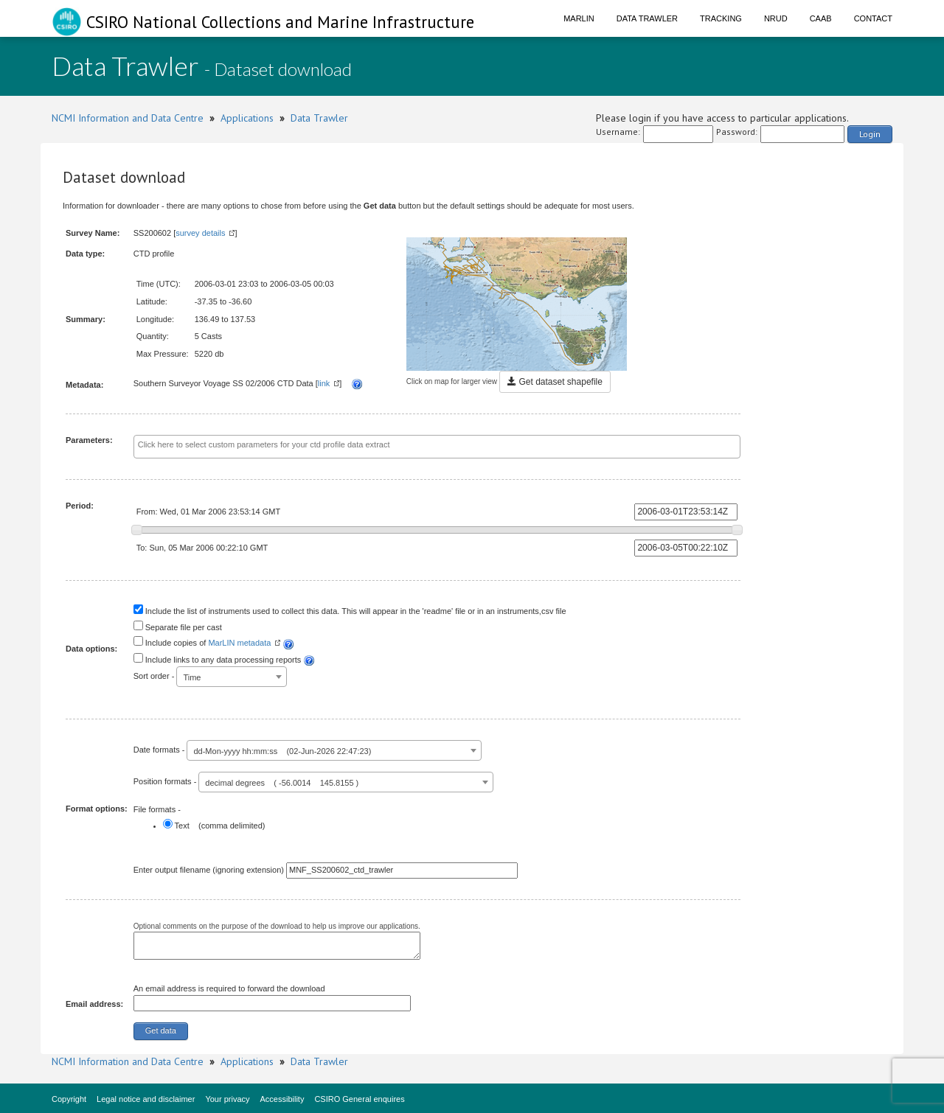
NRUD (776, 18)
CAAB (821, 18)
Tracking (721, 18)
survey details (200, 232)
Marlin (578, 18)
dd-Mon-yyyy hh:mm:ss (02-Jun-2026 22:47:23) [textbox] (282, 751)
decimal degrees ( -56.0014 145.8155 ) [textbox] (281, 782)
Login (870, 133)
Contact (873, 18)
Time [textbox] (192, 677)
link (324, 383)
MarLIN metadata (239, 642)
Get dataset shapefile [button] (555, 382)
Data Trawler (647, 18)
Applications (247, 118)
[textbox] (403, 445)
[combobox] (437, 446)
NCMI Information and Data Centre (128, 118)
